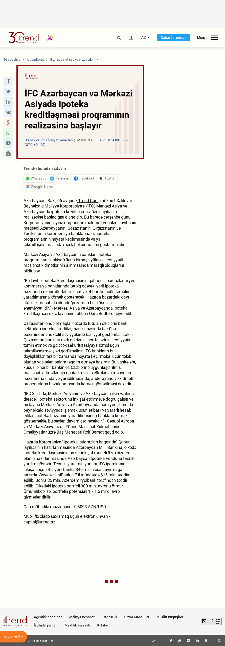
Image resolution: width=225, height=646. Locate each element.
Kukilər (102, 625)
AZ (143, 38)
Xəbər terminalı (173, 37)
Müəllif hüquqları (169, 617)
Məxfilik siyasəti (77, 625)
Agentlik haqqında (48, 617)
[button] (8, 81)
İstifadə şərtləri (46, 625)
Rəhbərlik (110, 617)
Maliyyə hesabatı (82, 617)
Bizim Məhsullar (136, 617)
